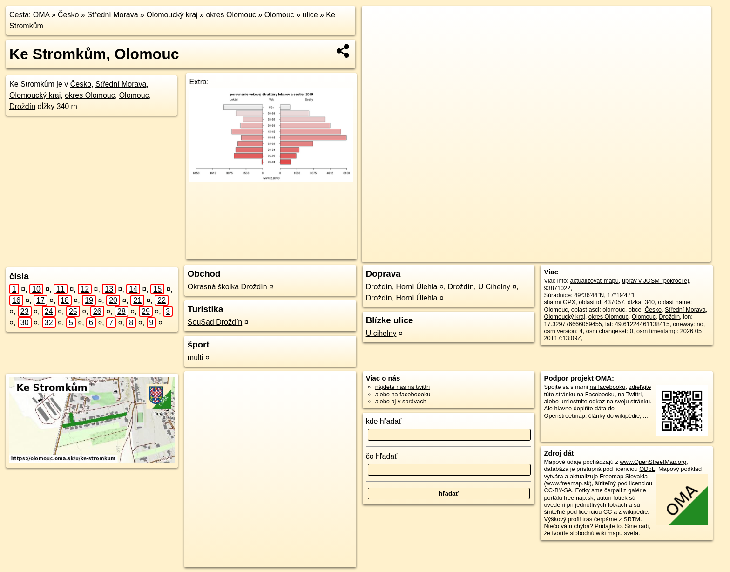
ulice (310, 15)
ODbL (647, 468)
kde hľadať (384, 421)
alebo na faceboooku (403, 394)
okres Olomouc (231, 15)
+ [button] (378, 22)
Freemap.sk (583, 255)
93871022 (557, 288)
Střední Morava (112, 15)
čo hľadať (382, 456)
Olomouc (279, 15)
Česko (68, 15)
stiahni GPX (559, 302)
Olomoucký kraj (171, 15)
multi (195, 357)
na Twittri (630, 394)
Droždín (22, 106)
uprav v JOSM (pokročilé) (655, 280)
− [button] (378, 36)
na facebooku (608, 386)
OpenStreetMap (535, 255)
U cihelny (381, 333)
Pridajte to (608, 526)
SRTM (631, 519)
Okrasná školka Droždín (227, 287)
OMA (41, 15)
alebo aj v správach (400, 401)
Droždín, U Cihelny (479, 287)
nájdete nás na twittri (402, 386)
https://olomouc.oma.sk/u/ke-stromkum (661, 255)
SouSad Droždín (215, 322)
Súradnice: (558, 295)
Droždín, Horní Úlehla (402, 287)
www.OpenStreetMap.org (653, 461)
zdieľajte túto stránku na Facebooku (597, 390)
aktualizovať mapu (594, 280)
